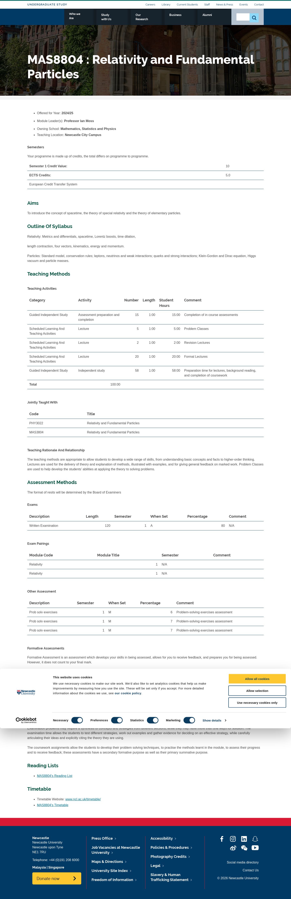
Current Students (187, 4)
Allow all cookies (257, 849)
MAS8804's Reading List (54, 776)
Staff (207, 4)
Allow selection (257, 861)
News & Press (224, 4)
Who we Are (121, 19)
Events (243, 4)
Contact (259, 4)
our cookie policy (128, 864)
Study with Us (148, 19)
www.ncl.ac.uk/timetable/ (83, 799)
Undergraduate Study (47, 4)
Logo (45, 18)
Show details (212, 891)
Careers (150, 4)
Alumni (219, 19)
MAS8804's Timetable (52, 805)
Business (200, 19)
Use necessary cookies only (257, 873)
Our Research (176, 19)
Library (166, 4)
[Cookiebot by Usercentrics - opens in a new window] (26, 891)
